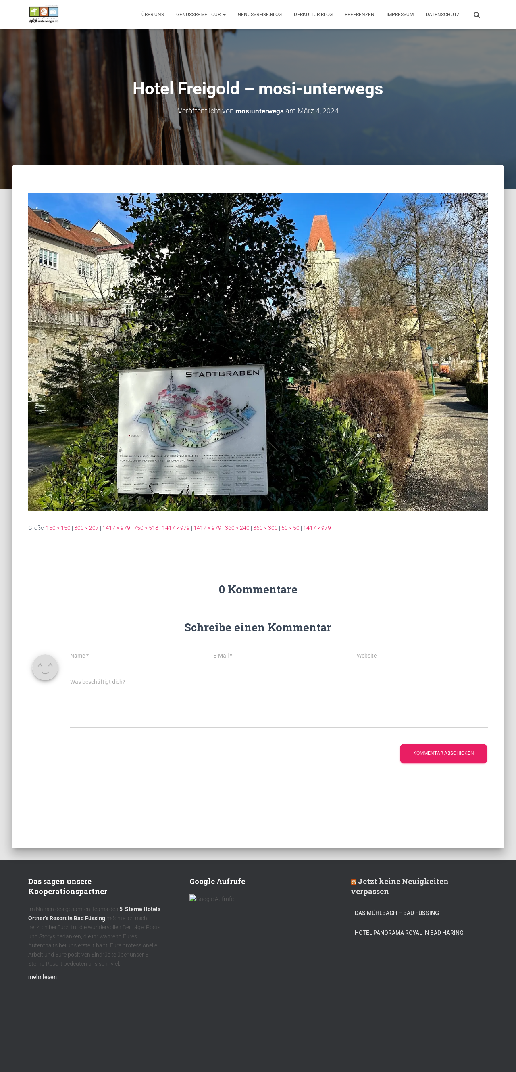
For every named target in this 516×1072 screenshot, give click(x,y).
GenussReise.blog (260, 14)
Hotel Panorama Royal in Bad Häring (409, 936)
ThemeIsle (475, 1054)
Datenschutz (443, 14)
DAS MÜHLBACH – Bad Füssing (397, 916)
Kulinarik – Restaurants (66, 1053)
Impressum (400, 14)
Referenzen (360, 14)
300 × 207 (86, 528)
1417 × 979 (116, 528)
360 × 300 (265, 528)
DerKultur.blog (313, 14)
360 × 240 (237, 528)
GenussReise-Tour (201, 14)
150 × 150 (58, 528)
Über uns (152, 14)
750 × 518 (146, 528)
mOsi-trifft (179, 1053)
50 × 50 (290, 528)
